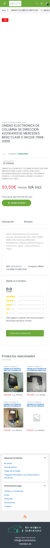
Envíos (6, 495)
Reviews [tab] (28, 222)
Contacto (7, 506)
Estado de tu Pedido (12, 471)
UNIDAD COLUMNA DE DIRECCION (24, 10)
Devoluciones (9, 502)
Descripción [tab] (8, 222)
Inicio (4, 10)
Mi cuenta (8, 463)
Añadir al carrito (18, 203)
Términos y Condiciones (13, 491)
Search (36, 3)
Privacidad (8, 499)
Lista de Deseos (10, 467)
